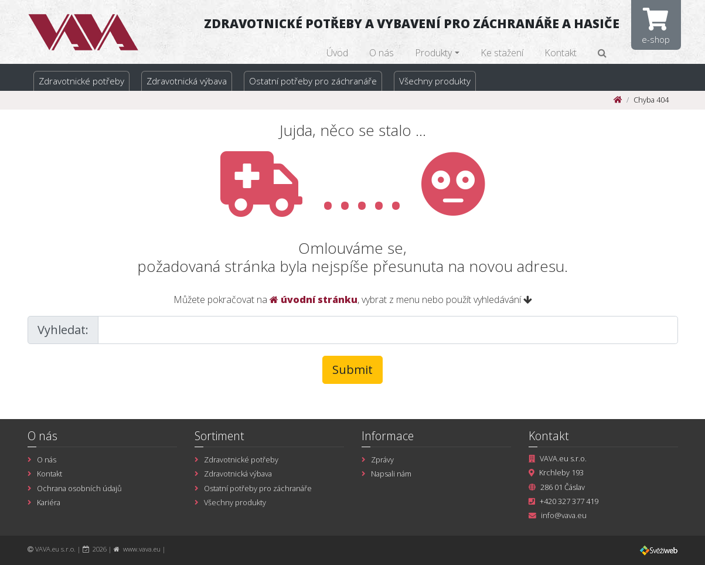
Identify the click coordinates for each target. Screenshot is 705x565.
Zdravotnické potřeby (81, 81)
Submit (352, 369)
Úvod (337, 52)
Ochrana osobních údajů (79, 488)
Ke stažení (502, 52)
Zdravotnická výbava (187, 81)
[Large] (388, 330)
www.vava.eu (142, 548)
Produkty (433, 52)
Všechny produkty (435, 81)
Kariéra (48, 502)
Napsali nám (391, 473)
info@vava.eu (564, 515)
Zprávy (382, 459)
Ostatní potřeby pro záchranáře (313, 81)
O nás (381, 52)
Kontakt (560, 52)
